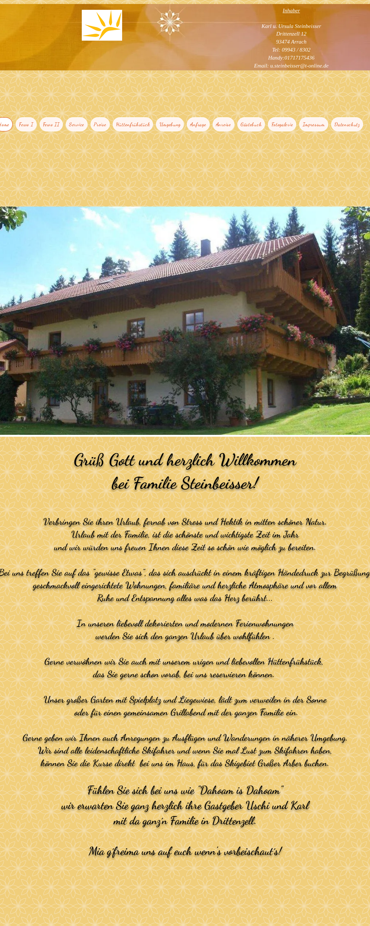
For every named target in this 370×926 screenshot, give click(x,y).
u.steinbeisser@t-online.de (299, 66)
